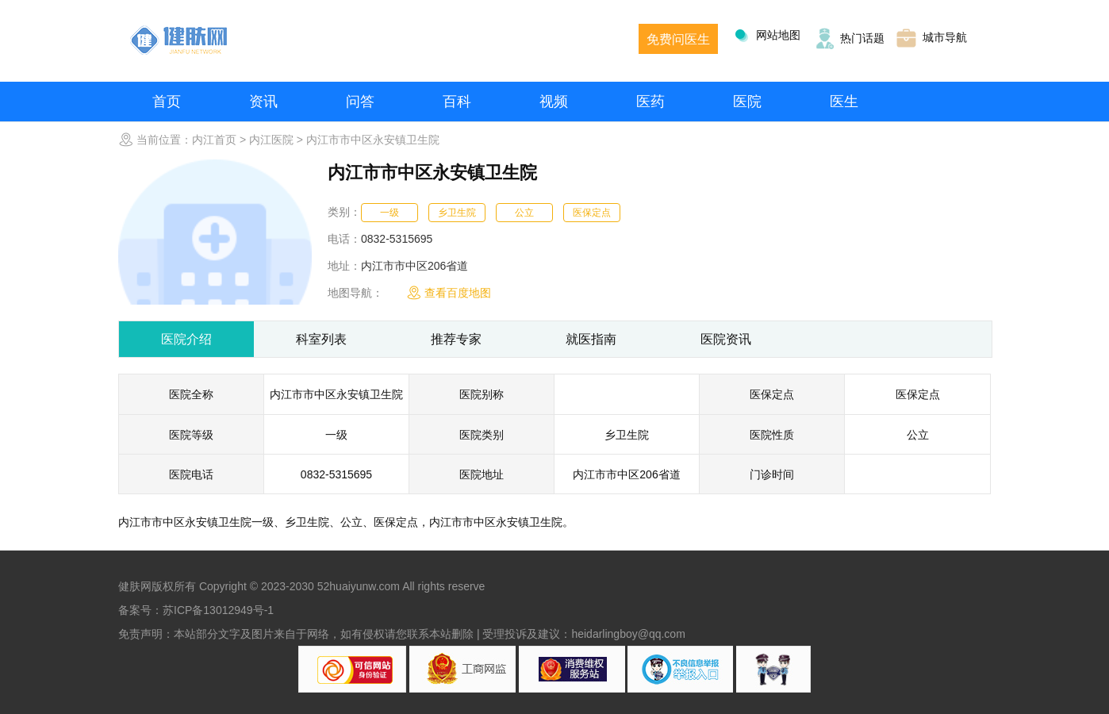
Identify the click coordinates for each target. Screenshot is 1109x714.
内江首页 (214, 139)
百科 (457, 101)
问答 (360, 101)
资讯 (263, 101)
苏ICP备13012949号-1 (218, 610)
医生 (844, 101)
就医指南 (591, 339)
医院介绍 (186, 339)
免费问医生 (678, 39)
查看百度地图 (448, 292)
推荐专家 (456, 339)
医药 (650, 101)
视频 (553, 101)
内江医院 (271, 139)
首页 (166, 101)
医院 (747, 101)
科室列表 (321, 339)
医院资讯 (725, 339)
